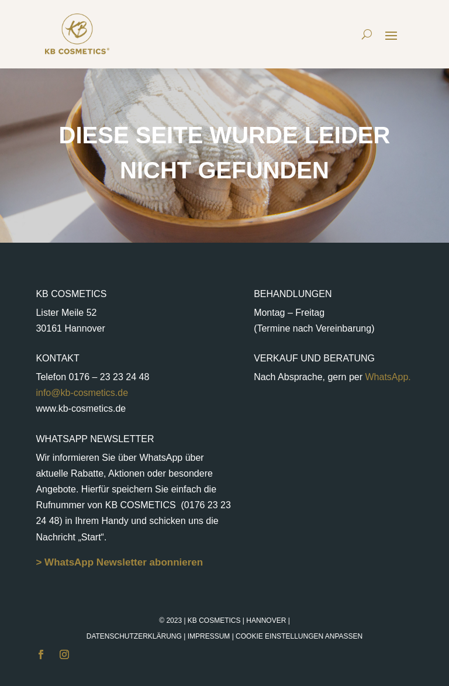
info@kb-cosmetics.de (82, 393)
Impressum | (275, 636)
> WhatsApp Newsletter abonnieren (119, 562)
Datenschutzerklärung (134, 636)
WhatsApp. (386, 377)
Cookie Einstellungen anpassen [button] (299, 636)
